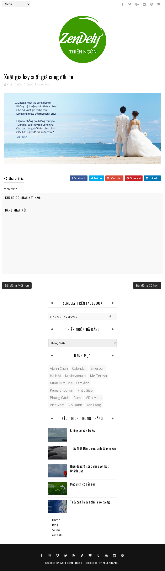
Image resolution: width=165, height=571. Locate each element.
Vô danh (75, 405)
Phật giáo (85, 390)
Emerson (97, 368)
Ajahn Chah (59, 368)
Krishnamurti (75, 375)
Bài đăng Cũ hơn (147, 285)
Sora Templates (70, 562)
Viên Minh (45, 84)
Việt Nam (57, 405)
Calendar (79, 368)
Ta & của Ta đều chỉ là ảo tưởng (90, 502)
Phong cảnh (59, 397)
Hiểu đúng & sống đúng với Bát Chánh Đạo (89, 468)
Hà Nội (55, 375)
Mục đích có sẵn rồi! (83, 484)
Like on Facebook (83, 316)
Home (56, 520)
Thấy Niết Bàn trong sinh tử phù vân (93, 448)
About (56, 530)
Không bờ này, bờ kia (83, 430)
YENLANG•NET (111, 562)
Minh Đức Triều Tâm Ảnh (69, 383)
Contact (57, 535)
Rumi (77, 397)
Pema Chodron (61, 390)
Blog (55, 525)
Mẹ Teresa (98, 375)
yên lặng (93, 405)
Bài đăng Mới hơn (17, 285)
